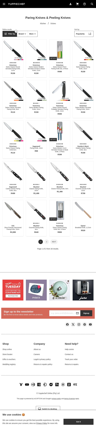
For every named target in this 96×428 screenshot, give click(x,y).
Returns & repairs (71, 364)
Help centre (69, 349)
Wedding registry (9, 364)
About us (37, 349)
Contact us (69, 354)
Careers (37, 354)
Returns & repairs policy (43, 364)
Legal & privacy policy (42, 359)
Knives (53, 23)
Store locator (7, 354)
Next (54, 242)
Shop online (7, 349)
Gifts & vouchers (8, 359)
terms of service (69, 399)
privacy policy (56, 399)
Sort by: (77, 29)
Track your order (71, 359)
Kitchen (43, 23)
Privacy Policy (41, 423)
